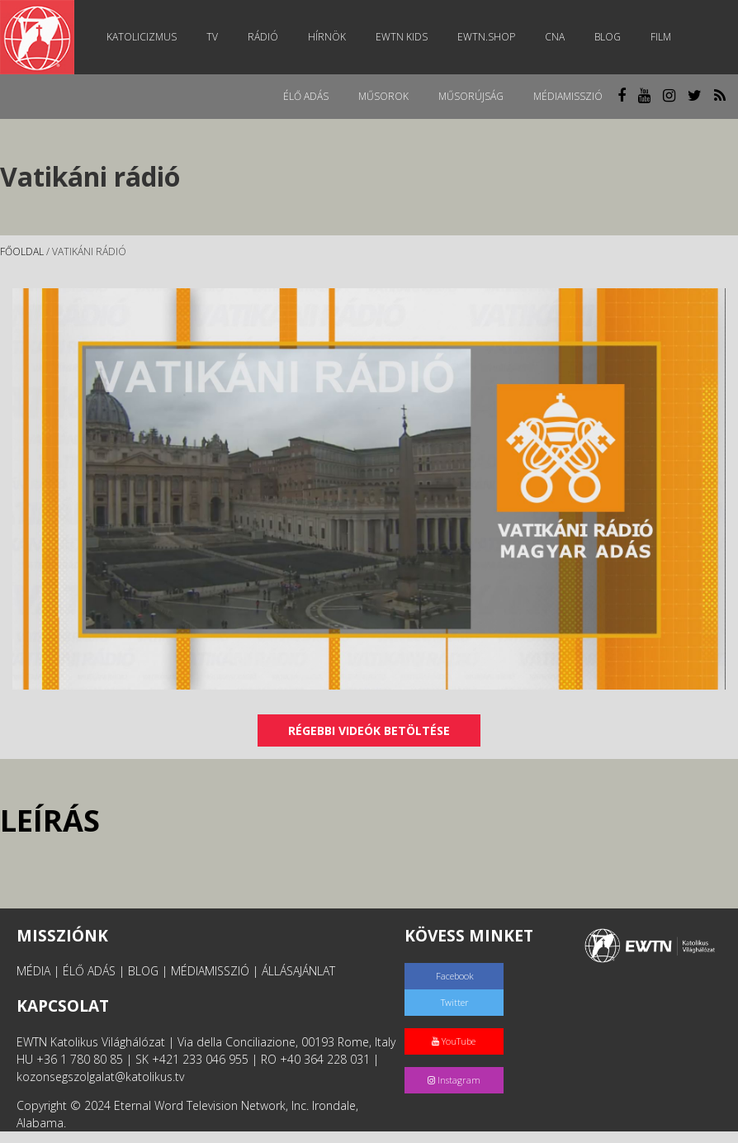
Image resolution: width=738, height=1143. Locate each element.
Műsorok (383, 96)
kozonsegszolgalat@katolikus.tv (100, 1076)
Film (660, 37)
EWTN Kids (402, 37)
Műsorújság (471, 96)
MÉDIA (33, 971)
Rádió (263, 37)
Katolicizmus (141, 37)
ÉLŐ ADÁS (89, 971)
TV (212, 37)
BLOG (143, 971)
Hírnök (327, 37)
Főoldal (22, 251)
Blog (607, 37)
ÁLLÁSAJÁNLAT (298, 971)
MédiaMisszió (568, 96)
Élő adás (306, 96)
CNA (555, 37)
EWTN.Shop (486, 37)
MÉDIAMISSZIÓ (210, 971)
